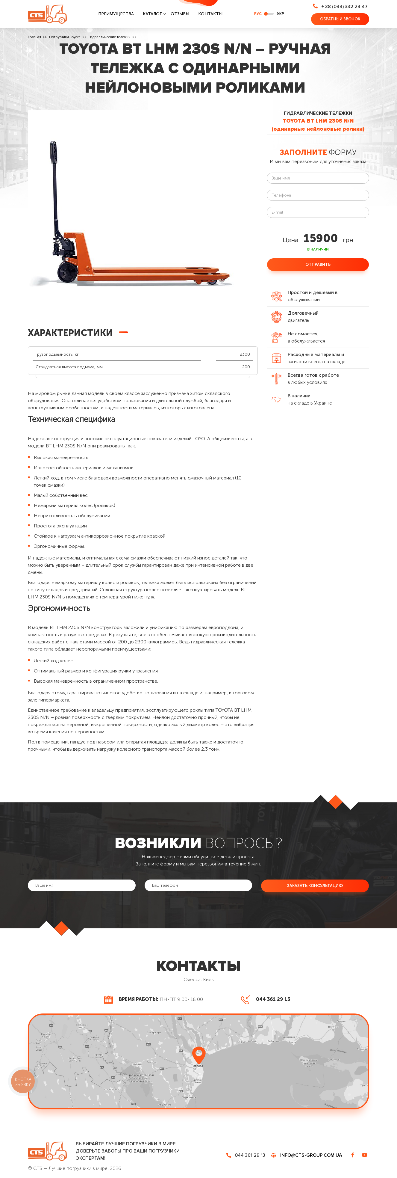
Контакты (210, 13)
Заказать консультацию (315, 885)
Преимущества (116, 13)
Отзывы (180, 13)
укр (280, 13)
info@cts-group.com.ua (311, 1155)
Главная (34, 37)
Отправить (318, 264)
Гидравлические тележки (110, 37)
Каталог (152, 13)
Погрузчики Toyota (65, 37)
